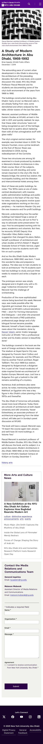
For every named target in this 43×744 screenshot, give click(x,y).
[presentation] (22, 676)
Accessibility (35, 730)
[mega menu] (39, 4)
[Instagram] (30, 717)
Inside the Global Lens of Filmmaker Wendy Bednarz (20, 534)
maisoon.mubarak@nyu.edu (22, 595)
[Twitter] (4, 717)
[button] (29, 4)
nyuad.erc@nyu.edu (18, 580)
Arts (10, 462)
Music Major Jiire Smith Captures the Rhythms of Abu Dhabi (21, 526)
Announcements (11, 519)
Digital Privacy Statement (8, 731)
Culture (7, 516)
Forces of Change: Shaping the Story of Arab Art (21, 542)
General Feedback (22, 731)
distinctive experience (22, 516)
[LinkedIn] (39, 717)
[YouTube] (21, 717)
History (5, 462)
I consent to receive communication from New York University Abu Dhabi (23, 666)
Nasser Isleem (8, 332)
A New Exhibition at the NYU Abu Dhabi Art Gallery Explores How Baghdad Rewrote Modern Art (20, 507)
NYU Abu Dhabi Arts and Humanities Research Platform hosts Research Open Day (20, 551)
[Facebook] (12, 717)
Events (28, 519)
